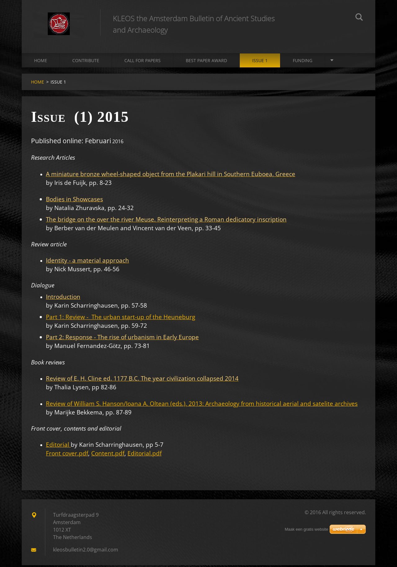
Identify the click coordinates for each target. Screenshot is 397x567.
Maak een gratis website (306, 529)
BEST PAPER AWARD (206, 62)
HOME (40, 62)
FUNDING (302, 62)
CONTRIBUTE (85, 62)
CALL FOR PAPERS (142, 62)
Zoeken (359, 18)
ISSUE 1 (260, 62)
